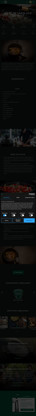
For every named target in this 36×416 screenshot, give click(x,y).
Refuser (6, 220)
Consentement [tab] (6, 197)
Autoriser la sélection (18, 220)
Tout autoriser (29, 220)
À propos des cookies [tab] (29, 197)
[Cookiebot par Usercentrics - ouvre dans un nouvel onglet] (30, 194)
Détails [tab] (18, 197)
